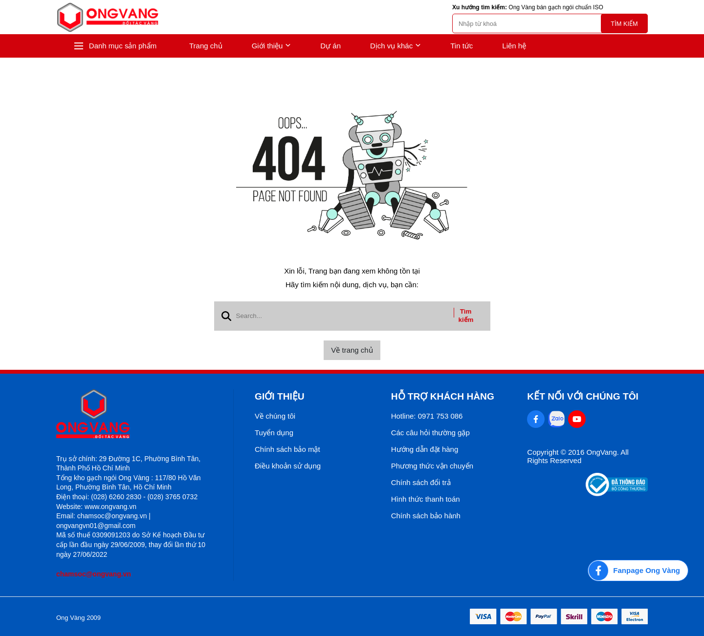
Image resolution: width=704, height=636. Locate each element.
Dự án (330, 46)
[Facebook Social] (536, 419)
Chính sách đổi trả (421, 482)
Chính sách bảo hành (426, 515)
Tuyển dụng (274, 432)
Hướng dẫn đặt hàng (425, 449)
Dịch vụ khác (395, 46)
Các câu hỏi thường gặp (430, 432)
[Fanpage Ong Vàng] (638, 570)
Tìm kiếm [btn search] (466, 315)
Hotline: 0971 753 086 (427, 416)
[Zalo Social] (556, 419)
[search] (550, 23)
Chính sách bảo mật (287, 449)
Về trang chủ (352, 350)
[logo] (107, 17)
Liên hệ (514, 46)
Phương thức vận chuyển (432, 466)
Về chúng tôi (275, 416)
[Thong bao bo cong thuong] (617, 493)
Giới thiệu (271, 46)
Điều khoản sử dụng (288, 466)
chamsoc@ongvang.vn (93, 574)
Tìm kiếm (624, 23)
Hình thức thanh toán (425, 499)
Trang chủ (205, 46)
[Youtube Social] (577, 419)
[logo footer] (134, 414)
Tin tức (461, 46)
